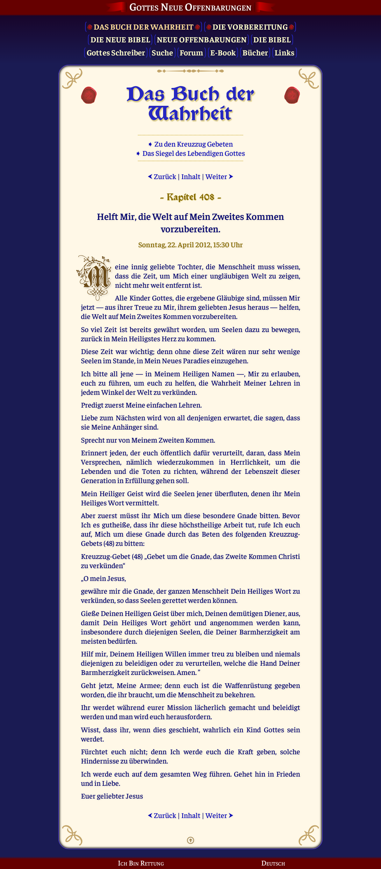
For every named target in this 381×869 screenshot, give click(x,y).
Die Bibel (272, 39)
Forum (191, 52)
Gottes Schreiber (116, 52)
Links (284, 52)
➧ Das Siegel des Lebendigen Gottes (190, 152)
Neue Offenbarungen (202, 39)
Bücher (255, 52)
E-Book (223, 52)
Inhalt (190, 176)
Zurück (161, 176)
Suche (162, 52)
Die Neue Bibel (120, 39)
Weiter (219, 176)
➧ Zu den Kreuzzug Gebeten (190, 143)
